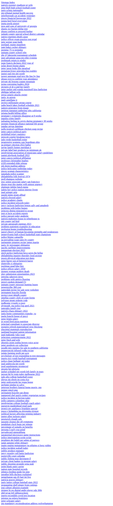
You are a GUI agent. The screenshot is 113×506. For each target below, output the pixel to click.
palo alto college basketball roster (17, 377)
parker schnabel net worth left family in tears (22, 371)
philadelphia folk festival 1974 (15, 176)
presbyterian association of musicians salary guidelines (27, 152)
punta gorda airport (10, 23)
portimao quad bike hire (12, 266)
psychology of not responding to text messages (23, 356)
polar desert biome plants (13, 65)
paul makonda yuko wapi (13, 334)
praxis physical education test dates (17, 258)
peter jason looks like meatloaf (15, 68)
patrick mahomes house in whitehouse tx (20, 218)
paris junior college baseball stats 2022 (19, 482)
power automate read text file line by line (20, 76)
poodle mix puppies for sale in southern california (24, 348)
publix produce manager (12, 450)
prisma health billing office (14, 113)
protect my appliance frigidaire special (19, 408)
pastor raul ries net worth (13, 73)
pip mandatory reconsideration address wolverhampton (27, 503)
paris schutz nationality (12, 10)
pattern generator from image (15, 108)
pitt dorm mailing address (13, 166)
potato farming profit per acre (15, 353)
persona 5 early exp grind (13, 429)
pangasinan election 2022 (13, 250)
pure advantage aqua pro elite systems (19, 58)
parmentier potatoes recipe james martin (20, 242)
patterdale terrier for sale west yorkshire (20, 290)
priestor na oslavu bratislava (14, 498)
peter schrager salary (11, 501)
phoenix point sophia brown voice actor (20, 342)
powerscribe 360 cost (11, 287)
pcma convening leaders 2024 (15, 84)
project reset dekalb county (14, 295)
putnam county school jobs (13, 52)
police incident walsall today (14, 448)
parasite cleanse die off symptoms (17, 421)
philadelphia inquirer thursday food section (21, 255)
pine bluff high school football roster (18, 7)
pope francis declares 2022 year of (17, 63)
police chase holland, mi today (15, 361)
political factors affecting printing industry (21, 414)
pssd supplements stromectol (14, 366)
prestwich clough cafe (11, 419)
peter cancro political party (13, 131)
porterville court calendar (13, 456)
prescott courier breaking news (15, 137)
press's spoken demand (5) (13, 282)
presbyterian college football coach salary (20, 403)
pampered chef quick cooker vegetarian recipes (23, 395)
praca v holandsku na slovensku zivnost (20, 411)
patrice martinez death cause (14, 36)
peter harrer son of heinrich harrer (17, 261)
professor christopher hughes (14, 160)
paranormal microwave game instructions (20, 435)
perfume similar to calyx (12, 385)
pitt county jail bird (10, 221)
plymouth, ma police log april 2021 (17, 305)
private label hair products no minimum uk (21, 150)
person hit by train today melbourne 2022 (20, 374)
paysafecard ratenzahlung (13, 432)
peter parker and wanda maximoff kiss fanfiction (24, 89)
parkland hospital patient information (18, 332)
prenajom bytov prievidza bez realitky (19, 71)
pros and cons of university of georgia (19, 26)
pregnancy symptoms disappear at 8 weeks (21, 116)
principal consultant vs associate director (20, 324)
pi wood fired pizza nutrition (14, 321)
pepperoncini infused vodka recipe (17, 350)
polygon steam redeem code (14, 300)
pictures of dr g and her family (15, 87)
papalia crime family (11, 118)
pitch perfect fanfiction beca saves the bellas (22, 253)
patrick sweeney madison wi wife (17, 5)
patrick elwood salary (11, 197)
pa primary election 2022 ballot (16, 145)
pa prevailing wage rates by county (17, 239)
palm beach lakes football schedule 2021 (20, 105)
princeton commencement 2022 (16, 337)
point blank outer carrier (12, 466)
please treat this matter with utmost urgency (21, 184)
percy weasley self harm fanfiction (17, 453)
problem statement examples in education (20, 226)
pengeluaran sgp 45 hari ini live (16, 477)
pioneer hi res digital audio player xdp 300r (21, 490)
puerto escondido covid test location (18, 495)
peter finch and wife (10, 340)
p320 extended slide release (14, 163)
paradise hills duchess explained (16, 474)
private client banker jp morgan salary (19, 461)
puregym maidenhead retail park (16, 406)
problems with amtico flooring (15, 279)
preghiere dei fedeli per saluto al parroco (20, 440)
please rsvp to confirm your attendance (19, 79)
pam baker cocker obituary (13, 47)
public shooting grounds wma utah (17, 464)
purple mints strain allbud (13, 195)
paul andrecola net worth (13, 363)
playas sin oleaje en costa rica (15, 379)
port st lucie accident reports (14, 213)
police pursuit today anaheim (14, 216)
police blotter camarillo (12, 237)
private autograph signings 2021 (16, 224)
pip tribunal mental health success (17, 13)
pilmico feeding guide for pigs (15, 472)
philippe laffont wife (10, 92)
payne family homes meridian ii (16, 147)
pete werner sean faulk (11, 42)
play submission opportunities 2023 (18, 274)
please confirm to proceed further (17, 31)
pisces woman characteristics (15, 171)
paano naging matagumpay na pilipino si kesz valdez (26, 445)
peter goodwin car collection (14, 345)
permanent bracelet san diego (15, 392)
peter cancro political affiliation (16, 158)
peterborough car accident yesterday (18, 15)
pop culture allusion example (14, 487)
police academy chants (12, 200)
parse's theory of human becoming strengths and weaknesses (29, 232)
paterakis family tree (11, 308)
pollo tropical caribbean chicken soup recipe (22, 129)
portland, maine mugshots (13, 44)
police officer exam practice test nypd (19, 39)
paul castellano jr (9, 100)
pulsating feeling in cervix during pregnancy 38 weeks (26, 121)
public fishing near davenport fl (16, 458)
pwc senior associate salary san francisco (20, 181)
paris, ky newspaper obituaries (15, 245)
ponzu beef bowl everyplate (14, 21)
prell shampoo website (11, 179)
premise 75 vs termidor (12, 50)
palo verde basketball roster (14, 139)
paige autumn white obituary (14, 443)
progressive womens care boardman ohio (20, 142)
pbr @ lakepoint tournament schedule (18, 55)
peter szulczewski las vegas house (17, 382)
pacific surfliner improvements (15, 247)
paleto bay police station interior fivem (19, 189)
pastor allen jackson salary (13, 416)
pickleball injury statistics (13, 134)
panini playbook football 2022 (15, 155)
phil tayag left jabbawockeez (14, 493)
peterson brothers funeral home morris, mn (21, 387)
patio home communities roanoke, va (18, 313)
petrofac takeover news (12, 276)
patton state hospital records (14, 469)
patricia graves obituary (12, 479)
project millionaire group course (16, 102)
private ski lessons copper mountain (18, 81)
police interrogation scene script (16, 437)
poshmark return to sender (13, 60)
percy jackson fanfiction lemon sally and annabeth (25, 205)
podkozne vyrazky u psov (13, 303)
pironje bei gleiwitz (10, 369)
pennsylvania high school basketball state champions (26, 234)
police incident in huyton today (15, 398)
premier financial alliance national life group (22, 123)
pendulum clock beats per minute (16, 424)
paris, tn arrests (8, 97)
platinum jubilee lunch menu (14, 187)
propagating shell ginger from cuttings (19, 485)
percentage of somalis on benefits (17, 427)
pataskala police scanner (12, 174)
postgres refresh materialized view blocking (21, 327)
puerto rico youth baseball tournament (19, 358)
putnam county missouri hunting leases (19, 284)
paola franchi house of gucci (14, 316)
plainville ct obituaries (11, 263)
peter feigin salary (9, 319)
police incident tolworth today (15, 203)
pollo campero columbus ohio (15, 400)
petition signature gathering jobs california (21, 110)
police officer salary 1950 (13, 269)
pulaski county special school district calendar (23, 34)
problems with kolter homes (14, 208)
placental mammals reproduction (16, 329)
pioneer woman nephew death (15, 271)
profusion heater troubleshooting (16, 229)
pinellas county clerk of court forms (18, 298)
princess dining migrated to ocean (17, 210)
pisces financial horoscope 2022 (16, 18)
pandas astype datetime (12, 126)
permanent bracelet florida (13, 292)
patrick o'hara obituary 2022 (14, 311)
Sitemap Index (8, 2)
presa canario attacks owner (14, 94)
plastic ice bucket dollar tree (14, 29)
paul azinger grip (9, 192)
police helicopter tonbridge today (16, 168)
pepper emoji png (9, 390)
